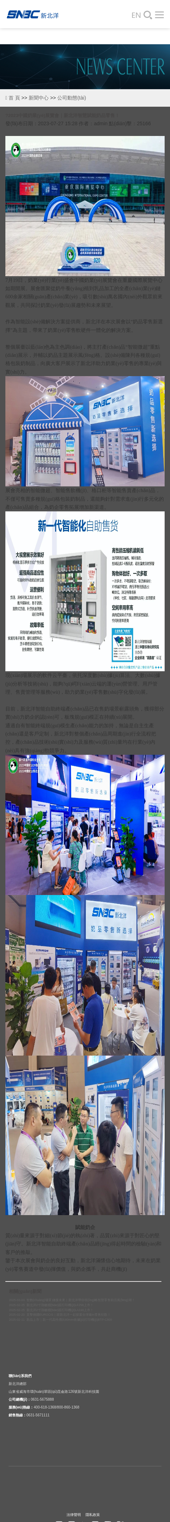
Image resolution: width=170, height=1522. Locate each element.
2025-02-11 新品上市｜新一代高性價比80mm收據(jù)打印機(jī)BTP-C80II (60, 1319)
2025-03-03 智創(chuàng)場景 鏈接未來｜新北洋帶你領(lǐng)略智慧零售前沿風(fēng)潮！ (72, 1300)
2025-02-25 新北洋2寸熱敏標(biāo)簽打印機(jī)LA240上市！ (51, 1310)
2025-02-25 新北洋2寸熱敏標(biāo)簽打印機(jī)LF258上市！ (51, 1305)
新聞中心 (39, 98)
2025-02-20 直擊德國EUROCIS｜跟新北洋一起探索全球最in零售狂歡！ (60, 1314)
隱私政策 (93, 1515)
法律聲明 (74, 1515)
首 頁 (12, 98)
